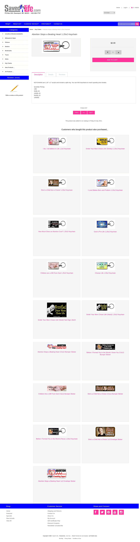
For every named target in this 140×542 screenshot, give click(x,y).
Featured (9, 513)
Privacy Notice (68, 538)
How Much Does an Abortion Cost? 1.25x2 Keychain (56, 231)
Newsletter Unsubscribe (55, 525)
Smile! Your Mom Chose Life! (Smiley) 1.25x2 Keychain (105, 149)
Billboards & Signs (12, 38)
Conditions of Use (77, 538)
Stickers (14, 42)
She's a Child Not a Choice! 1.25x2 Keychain (57, 190)
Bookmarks (7, 50)
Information (45, 24)
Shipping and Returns (55, 511)
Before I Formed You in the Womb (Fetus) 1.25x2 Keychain (57, 439)
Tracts (14, 55)
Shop (7, 24)
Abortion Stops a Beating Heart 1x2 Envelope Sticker (56, 481)
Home (118, 7)
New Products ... (9, 67)
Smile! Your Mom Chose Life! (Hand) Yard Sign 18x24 (57, 320)
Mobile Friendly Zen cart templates (80, 535)
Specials (9, 516)
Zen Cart (68, 535)
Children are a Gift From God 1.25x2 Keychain (57, 273)
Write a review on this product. (14, 94)
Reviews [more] (13, 78)
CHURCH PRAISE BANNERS (14, 34)
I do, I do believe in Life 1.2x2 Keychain (57, 149)
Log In (125, 7)
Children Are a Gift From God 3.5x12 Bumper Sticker (56, 394)
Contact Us (58, 24)
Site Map (61, 538)
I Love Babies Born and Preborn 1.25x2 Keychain (105, 190)
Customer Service (31, 24)
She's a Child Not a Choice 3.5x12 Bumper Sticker (105, 394)
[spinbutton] (113, 52)
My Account (51, 518)
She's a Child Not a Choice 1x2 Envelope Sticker (105, 439)
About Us (16, 24)
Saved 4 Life (55, 535)
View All (8, 521)
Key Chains (38, 29)
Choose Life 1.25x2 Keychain (105, 273)
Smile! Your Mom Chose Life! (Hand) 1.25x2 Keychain (105, 314)
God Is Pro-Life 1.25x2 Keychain (105, 231)
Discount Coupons (53, 523)
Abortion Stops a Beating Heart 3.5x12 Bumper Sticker (57, 352)
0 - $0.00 (135, 7)
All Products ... (8, 71)
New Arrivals (10, 518)
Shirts (14, 59)
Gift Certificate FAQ (54, 521)
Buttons (6, 46)
